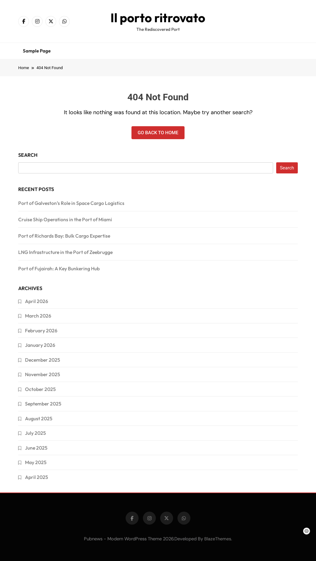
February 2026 (41, 330)
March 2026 (38, 316)
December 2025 (42, 360)
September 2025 (43, 404)
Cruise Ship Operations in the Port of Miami (65, 219)
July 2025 (35, 433)
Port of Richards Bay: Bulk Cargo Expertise (64, 236)
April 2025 (36, 477)
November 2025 (42, 374)
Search (28, 155)
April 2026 (36, 301)
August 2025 (38, 418)
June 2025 (36, 448)
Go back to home (158, 132)
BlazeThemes (217, 539)
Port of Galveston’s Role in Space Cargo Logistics (71, 203)
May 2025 (36, 462)
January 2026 (40, 345)
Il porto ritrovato (157, 17)
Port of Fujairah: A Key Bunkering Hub (59, 268)
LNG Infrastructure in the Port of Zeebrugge (65, 252)
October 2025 (40, 389)
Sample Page (37, 51)
